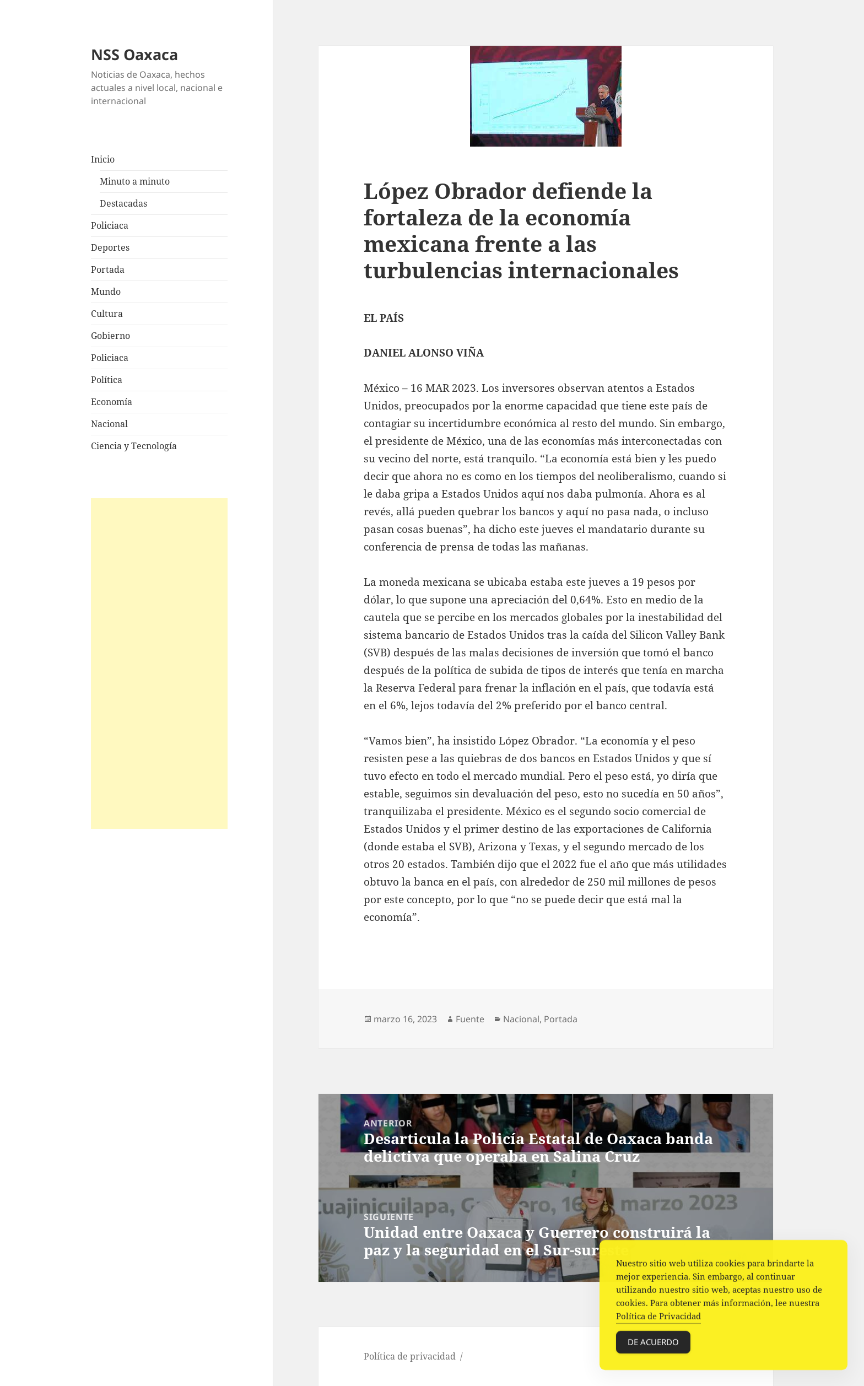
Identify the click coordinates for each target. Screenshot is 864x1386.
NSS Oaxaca (134, 54)
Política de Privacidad (658, 1320)
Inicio (103, 159)
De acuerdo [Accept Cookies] (653, 1346)
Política (106, 380)
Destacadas (123, 203)
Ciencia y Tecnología (134, 446)
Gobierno (110, 336)
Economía (111, 402)
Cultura (107, 314)
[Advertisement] (159, 663)
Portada (108, 269)
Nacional (109, 424)
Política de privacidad (410, 1356)
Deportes (110, 247)
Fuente (470, 1019)
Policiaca (109, 225)
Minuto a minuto (135, 181)
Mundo (106, 291)
